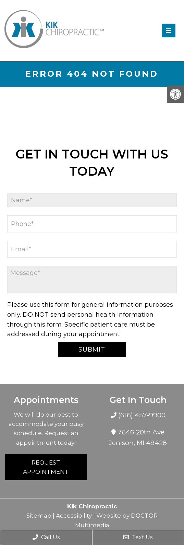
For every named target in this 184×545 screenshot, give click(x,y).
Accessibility (74, 515)
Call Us (46, 537)
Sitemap (38, 515)
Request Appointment (46, 467)
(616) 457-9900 (140, 415)
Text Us (137, 537)
